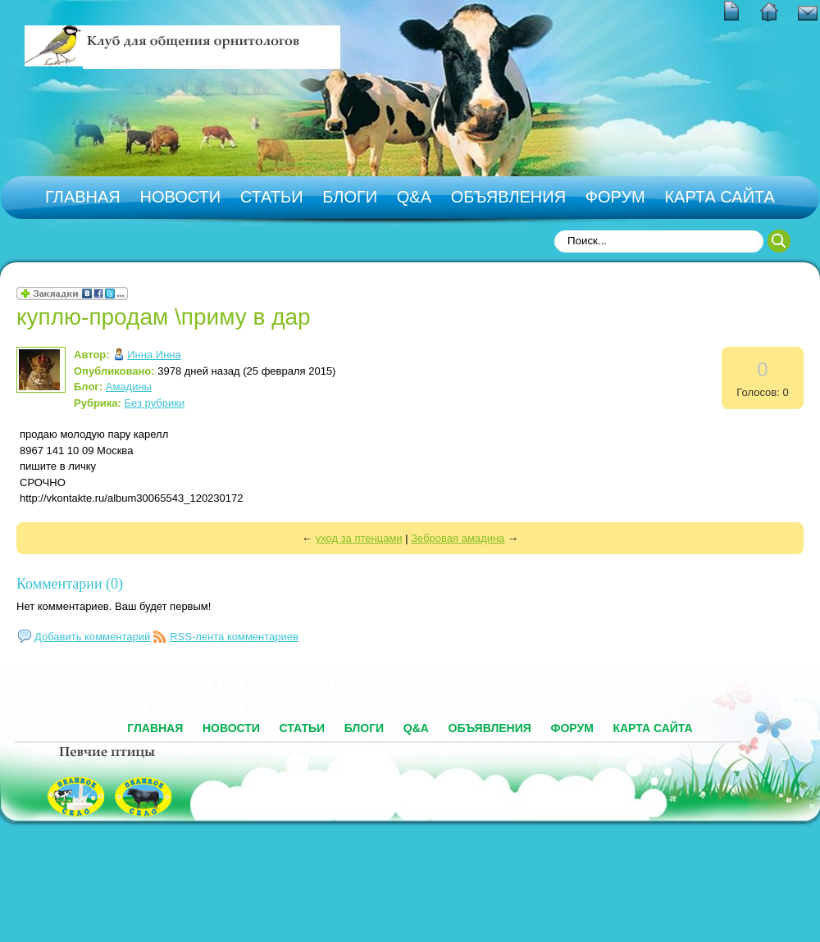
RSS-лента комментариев (234, 636)
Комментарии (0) (69, 584)
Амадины (129, 386)
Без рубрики (155, 403)
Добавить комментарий (92, 636)
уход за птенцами (359, 538)
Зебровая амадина (457, 538)
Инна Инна (153, 354)
